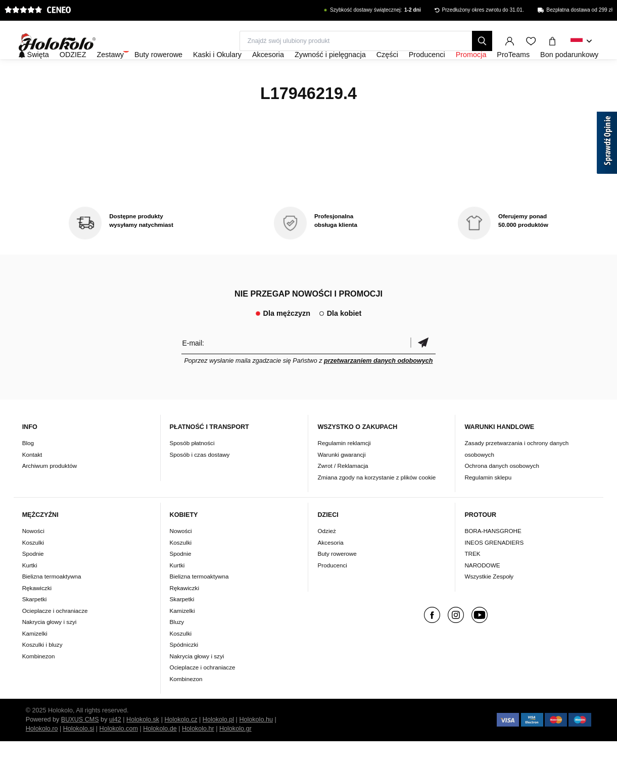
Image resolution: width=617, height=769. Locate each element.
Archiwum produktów (49, 493)
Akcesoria (330, 569)
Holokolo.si (78, 756)
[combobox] (581, 41)
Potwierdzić (423, 370)
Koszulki (33, 569)
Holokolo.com (119, 756)
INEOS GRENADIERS (494, 569)
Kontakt (32, 481)
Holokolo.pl (218, 747)
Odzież (326, 558)
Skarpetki (34, 626)
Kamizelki (35, 660)
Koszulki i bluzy (42, 672)
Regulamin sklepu (487, 504)
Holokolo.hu (256, 747)
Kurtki (29, 592)
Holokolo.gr (235, 756)
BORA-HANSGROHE (492, 558)
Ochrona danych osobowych (501, 493)
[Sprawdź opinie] (607, 144)
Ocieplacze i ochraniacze (55, 638)
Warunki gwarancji (341, 481)
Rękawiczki (37, 615)
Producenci (332, 592)
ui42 (115, 747)
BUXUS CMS (80, 747)
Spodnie (33, 581)
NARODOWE (482, 592)
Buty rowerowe (336, 581)
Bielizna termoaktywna (51, 604)
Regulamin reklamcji (343, 470)
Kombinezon (38, 683)
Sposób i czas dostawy (200, 481)
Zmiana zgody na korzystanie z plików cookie (376, 504)
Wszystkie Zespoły (488, 604)
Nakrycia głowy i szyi (49, 649)
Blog (28, 470)
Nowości (33, 558)
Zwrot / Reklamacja (342, 493)
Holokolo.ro (42, 756)
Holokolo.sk (142, 747)
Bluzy (177, 649)
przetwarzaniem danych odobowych (378, 388)
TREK (472, 581)
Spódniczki (184, 672)
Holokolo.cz (180, 747)
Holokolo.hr (198, 756)
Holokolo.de (160, 756)
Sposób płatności (192, 470)
